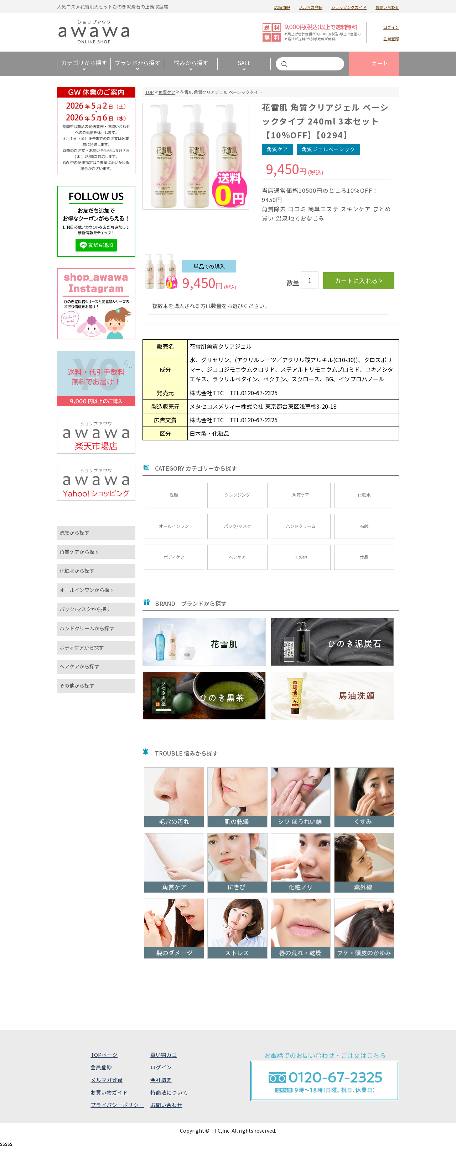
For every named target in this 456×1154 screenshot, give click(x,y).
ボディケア (174, 561)
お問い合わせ (387, 7)
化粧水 (364, 495)
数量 (292, 282)
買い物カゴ (163, 1060)
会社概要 (160, 1085)
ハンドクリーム (300, 528)
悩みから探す (191, 62)
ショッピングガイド (349, 7)
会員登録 (391, 38)
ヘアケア (237, 561)
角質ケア (167, 92)
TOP (149, 92)
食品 (364, 561)
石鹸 (364, 528)
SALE (244, 62)
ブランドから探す (137, 62)
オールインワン (173, 528)
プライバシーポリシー (117, 1110)
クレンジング (237, 495)
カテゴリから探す (84, 62)
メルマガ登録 (310, 7)
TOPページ (103, 1060)
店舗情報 (282, 7)
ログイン (391, 27)
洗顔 (174, 495)
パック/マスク (237, 528)
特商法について (168, 1098)
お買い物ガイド (109, 1098)
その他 (300, 561)
